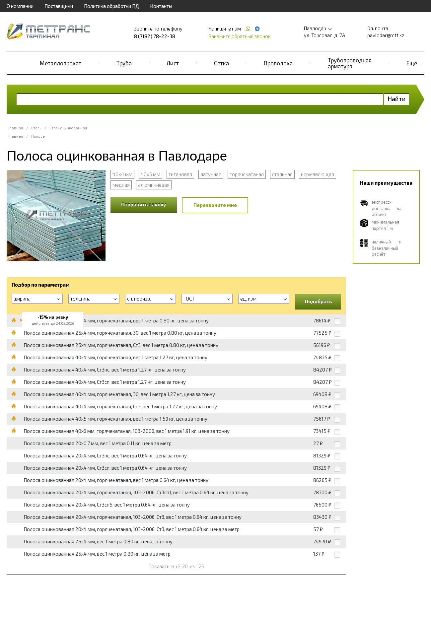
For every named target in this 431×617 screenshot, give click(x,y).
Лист (173, 63)
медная (121, 185)
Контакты (161, 6)
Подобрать (318, 301)
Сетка (221, 63)
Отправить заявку (143, 204)
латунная (210, 174)
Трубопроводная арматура (350, 63)
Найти (397, 99)
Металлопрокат (60, 63)
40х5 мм (150, 174)
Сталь (36, 128)
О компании (20, 6)
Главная (15, 128)
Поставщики (58, 6)
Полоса (38, 136)
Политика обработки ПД (111, 6)
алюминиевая (154, 185)
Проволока (278, 63)
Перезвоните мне (215, 205)
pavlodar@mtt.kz (385, 35)
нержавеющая (317, 174)
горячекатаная (247, 174)
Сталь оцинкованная (68, 128)
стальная (282, 174)
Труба (124, 63)
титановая (180, 174)
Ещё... (413, 63)
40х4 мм (122, 174)
